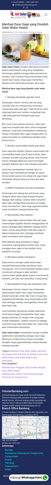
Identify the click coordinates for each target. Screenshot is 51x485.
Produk (8, 459)
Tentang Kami (11, 456)
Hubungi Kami (11, 466)
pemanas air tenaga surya (30, 354)
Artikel (8, 469)
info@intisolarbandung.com (26, 5)
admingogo (39, 32)
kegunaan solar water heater (23, 351)
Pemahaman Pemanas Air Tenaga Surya (24, 453)
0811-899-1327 (32, 2)
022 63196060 (18, 2)
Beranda (9, 450)
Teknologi (9, 463)
